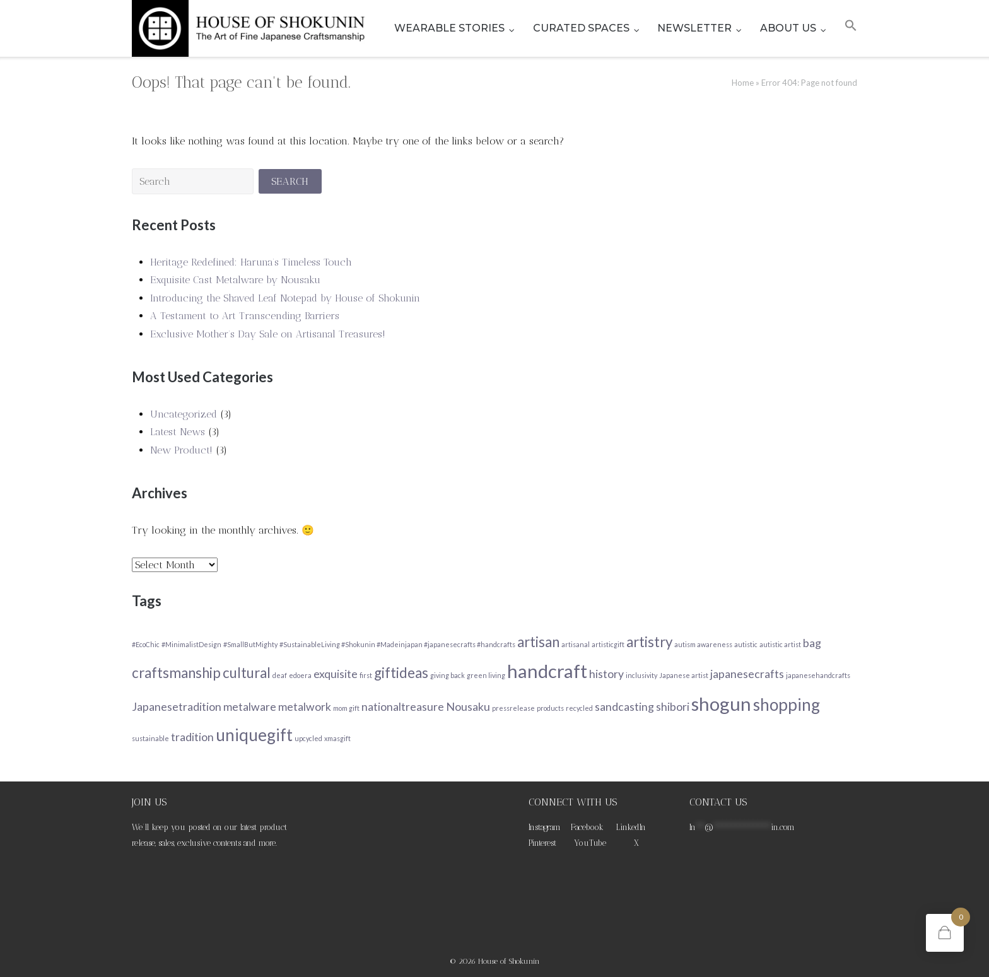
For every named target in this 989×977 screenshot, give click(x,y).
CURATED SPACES (581, 28)
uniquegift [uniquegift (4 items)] (254, 735)
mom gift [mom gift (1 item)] (346, 708)
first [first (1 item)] (366, 675)
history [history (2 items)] (606, 674)
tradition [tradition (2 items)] (192, 737)
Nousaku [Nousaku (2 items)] (468, 706)
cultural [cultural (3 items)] (247, 672)
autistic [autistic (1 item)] (746, 644)
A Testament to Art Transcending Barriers (244, 316)
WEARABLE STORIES (449, 28)
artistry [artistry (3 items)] (649, 641)
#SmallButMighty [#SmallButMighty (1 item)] (250, 644)
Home (743, 83)
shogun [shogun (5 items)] (721, 704)
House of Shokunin (509, 961)
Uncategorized (183, 414)
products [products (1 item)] (550, 708)
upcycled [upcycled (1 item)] (308, 738)
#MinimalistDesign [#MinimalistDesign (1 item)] (191, 644)
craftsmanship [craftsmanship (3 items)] (176, 672)
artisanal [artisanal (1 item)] (575, 644)
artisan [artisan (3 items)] (538, 641)
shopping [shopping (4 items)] (786, 704)
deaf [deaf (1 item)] (279, 675)
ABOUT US (788, 28)
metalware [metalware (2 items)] (249, 706)
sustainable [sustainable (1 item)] (150, 738)
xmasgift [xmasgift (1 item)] (337, 738)
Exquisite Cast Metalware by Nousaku (235, 280)
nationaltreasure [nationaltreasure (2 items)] (402, 706)
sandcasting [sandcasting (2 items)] (624, 706)
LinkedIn (631, 827)
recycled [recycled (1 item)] (579, 708)
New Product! (181, 450)
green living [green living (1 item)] (486, 675)
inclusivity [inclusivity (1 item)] (641, 675)
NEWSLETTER (694, 28)
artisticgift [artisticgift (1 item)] (608, 644)
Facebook (587, 827)
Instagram (545, 827)
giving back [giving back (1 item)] (447, 675)
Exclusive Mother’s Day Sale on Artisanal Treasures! (267, 334)
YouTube (590, 843)
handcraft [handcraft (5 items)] (547, 671)
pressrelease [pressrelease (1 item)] (513, 708)
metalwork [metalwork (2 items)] (304, 706)
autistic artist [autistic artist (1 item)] (780, 644)
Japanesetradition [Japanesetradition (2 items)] (176, 706)
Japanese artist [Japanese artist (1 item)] (683, 675)
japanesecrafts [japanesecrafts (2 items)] (747, 674)
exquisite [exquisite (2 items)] (335, 674)
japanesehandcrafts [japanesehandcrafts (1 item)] (818, 675)
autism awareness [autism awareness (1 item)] (703, 644)
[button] (851, 28)
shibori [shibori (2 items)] (672, 706)
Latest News (177, 432)
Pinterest (542, 843)
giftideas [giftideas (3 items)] (401, 672)
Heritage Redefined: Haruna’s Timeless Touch (251, 262)
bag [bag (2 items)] (812, 643)
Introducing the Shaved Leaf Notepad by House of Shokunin (285, 298)
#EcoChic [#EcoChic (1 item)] (146, 644)
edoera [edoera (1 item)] (300, 675)
